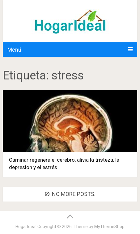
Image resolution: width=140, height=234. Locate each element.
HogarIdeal (25, 226)
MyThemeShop (109, 226)
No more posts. (70, 194)
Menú (14, 49)
